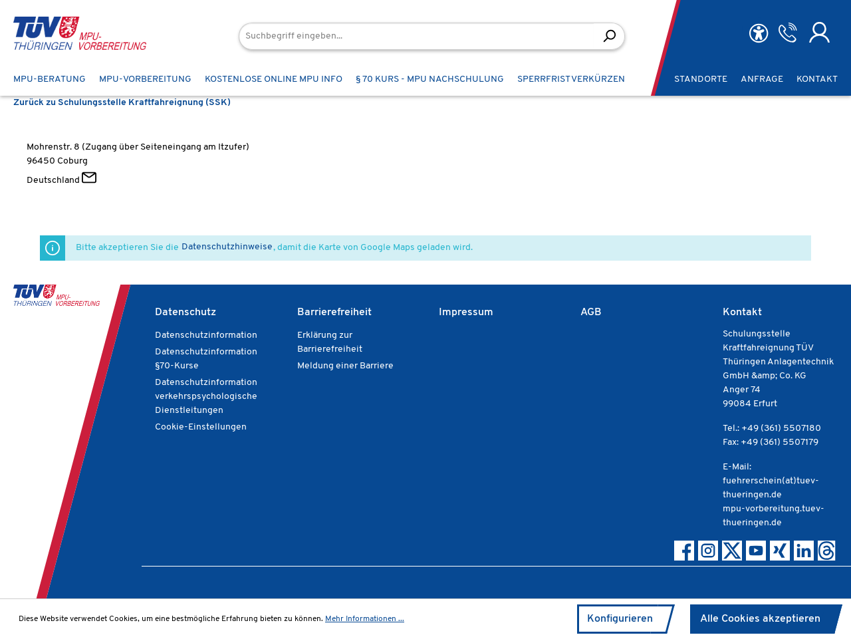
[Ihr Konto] (819, 33)
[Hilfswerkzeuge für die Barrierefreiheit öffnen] (758, 34)
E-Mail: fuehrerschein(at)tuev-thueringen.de (771, 481)
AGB (591, 312)
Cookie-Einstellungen (201, 427)
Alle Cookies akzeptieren (760, 619)
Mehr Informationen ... (364, 619)
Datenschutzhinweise (227, 247)
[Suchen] (609, 36)
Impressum (466, 312)
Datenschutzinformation (206, 335)
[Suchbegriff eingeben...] (416, 36)
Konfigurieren (620, 619)
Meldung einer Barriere (345, 366)
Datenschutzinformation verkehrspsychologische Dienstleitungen (206, 397)
